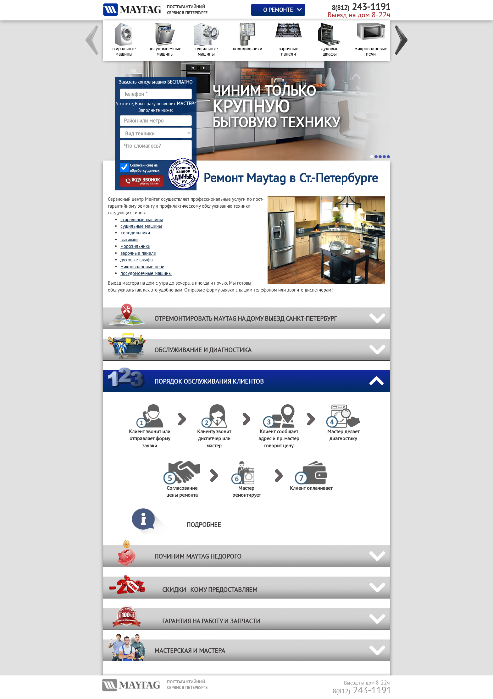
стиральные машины (141, 219)
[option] (123, 40)
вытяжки (129, 240)
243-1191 (362, 690)
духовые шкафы (136, 260)
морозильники (135, 246)
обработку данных (144, 170)
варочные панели (138, 253)
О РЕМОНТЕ (278, 10)
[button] (92, 41)
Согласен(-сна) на (144, 168)
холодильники (135, 233)
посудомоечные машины (146, 273)
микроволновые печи (142, 267)
